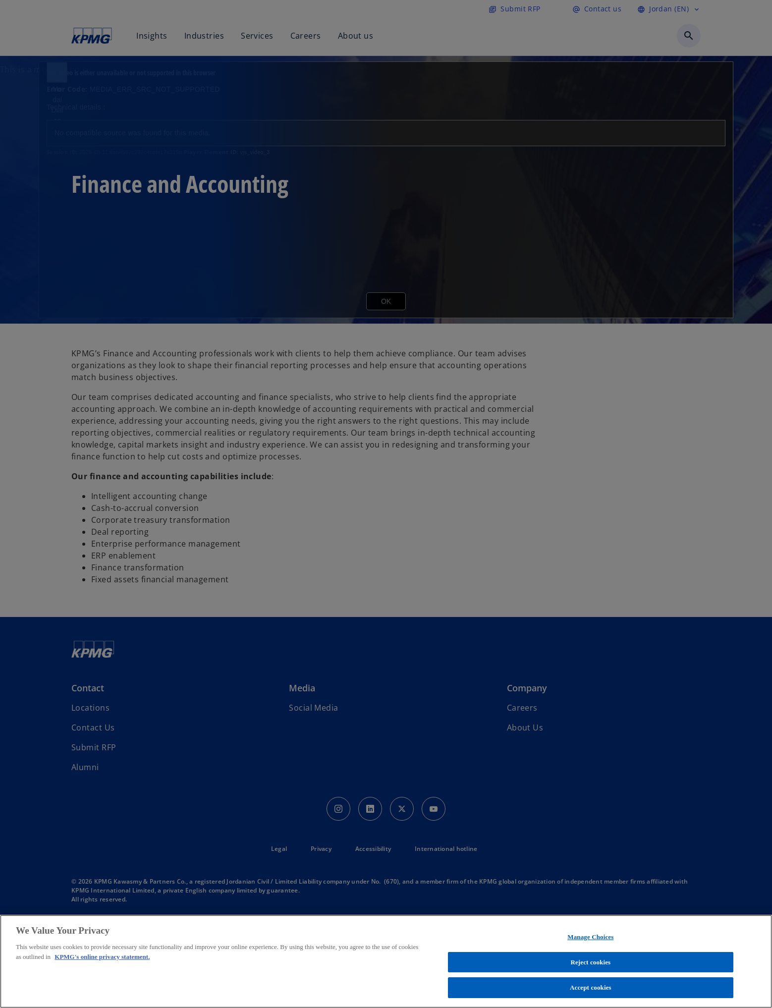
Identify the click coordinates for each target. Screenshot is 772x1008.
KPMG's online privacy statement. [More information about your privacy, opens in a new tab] (102, 956)
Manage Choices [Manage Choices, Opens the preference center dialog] (590, 937)
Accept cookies (590, 987)
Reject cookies (590, 962)
